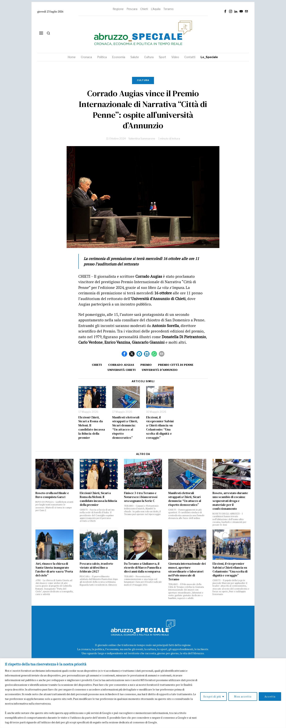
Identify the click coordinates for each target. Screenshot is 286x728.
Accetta (269, 696)
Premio (146, 365)
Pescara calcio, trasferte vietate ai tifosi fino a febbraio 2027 (96, 567)
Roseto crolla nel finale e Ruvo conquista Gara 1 (52, 495)
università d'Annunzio (160, 370)
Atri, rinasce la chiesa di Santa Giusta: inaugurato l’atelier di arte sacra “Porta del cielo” (54, 569)
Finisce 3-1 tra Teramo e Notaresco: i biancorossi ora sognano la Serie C (140, 497)
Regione (118, 9)
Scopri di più (212, 696)
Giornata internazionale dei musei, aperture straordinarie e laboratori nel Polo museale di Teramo (187, 571)
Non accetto (243, 696)
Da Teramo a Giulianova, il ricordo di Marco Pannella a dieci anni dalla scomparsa (142, 567)
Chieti (144, 9)
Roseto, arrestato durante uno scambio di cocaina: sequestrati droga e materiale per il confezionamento (230, 501)
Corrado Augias (121, 365)
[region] (143, 693)
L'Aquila (156, 9)
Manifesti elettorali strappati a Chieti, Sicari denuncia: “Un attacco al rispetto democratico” (125, 427)
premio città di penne (175, 365)
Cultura (143, 80)
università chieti (122, 370)
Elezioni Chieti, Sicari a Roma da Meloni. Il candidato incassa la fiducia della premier (91, 427)
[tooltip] (225, 11)
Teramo (168, 9)
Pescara (131, 9)
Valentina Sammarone (141, 138)
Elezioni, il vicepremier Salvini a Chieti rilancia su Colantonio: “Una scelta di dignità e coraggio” (160, 427)
